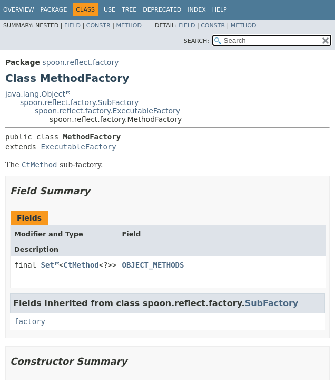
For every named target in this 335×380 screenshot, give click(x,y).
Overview (18, 9)
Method (129, 25)
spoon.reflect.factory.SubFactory (79, 102)
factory (29, 321)
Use (109, 9)
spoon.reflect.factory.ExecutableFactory (107, 111)
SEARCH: (196, 40)
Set (47, 265)
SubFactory (272, 303)
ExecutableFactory (78, 146)
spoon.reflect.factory (80, 62)
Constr (98, 25)
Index (196, 9)
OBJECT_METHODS (153, 265)
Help (219, 9)
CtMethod (80, 265)
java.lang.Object (35, 94)
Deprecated (162, 9)
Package (54, 9)
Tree (129, 9)
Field (72, 25)
